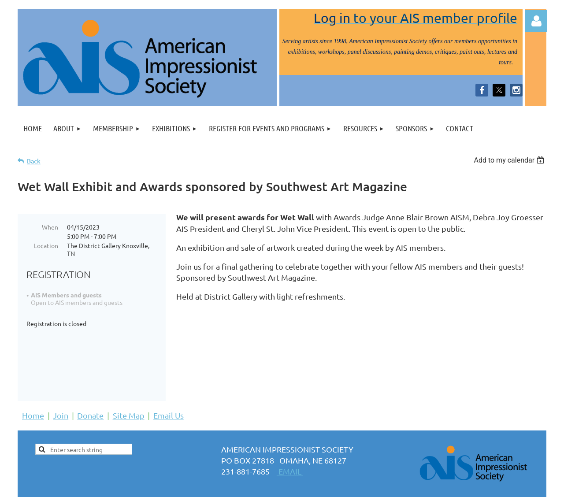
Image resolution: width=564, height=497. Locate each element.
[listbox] (510, 160)
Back (34, 161)
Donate (90, 382)
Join (60, 382)
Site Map (129, 382)
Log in (536, 21)
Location (46, 245)
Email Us (168, 382)
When (50, 227)
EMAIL (290, 438)
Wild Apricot (441, 485)
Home (33, 382)
